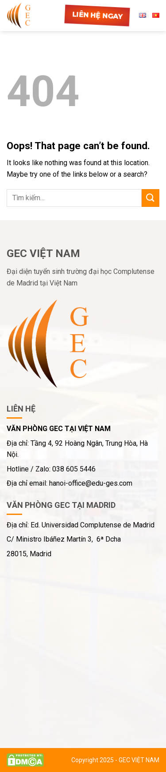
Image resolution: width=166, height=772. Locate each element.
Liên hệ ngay (97, 15)
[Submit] (150, 197)
